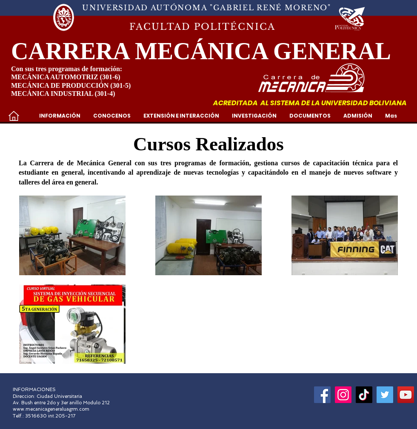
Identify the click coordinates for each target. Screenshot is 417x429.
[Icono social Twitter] (385, 394)
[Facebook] (322, 394)
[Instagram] (343, 394)
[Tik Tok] (364, 394)
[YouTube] (405, 394)
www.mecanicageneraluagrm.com (51, 409)
